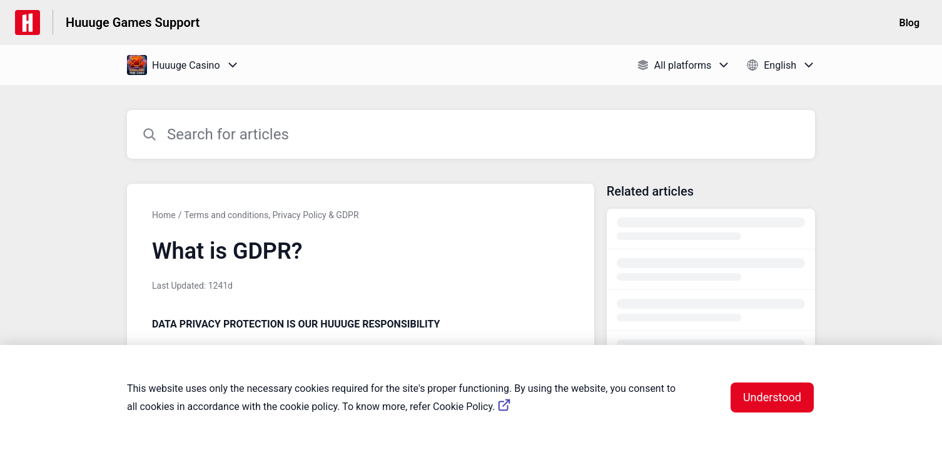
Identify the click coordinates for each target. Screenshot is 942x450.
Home (164, 215)
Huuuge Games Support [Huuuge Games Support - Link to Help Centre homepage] (133, 22)
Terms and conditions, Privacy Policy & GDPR (271, 215)
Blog (909, 23)
